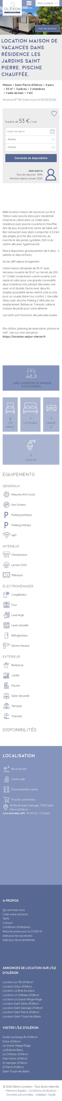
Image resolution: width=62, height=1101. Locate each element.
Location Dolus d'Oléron (17, 986)
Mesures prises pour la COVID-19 (22, 931)
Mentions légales (16, 1090)
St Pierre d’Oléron (13, 1067)
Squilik (52, 1094)
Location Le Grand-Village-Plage (22, 999)
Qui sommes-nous (14, 910)
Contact (8, 923)
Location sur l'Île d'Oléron (18, 982)
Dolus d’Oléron (12, 1041)
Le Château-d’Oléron (15, 1054)
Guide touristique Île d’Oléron (20, 1037)
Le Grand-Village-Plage (17, 1045)
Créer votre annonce (15, 914)
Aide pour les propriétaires (19, 940)
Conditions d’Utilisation (16, 927)
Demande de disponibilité (31, 158)
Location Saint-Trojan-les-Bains (22, 1016)
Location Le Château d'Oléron (21, 995)
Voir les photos (47, 28)
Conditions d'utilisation (42, 1090)
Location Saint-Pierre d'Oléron (21, 1012)
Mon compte (45, 3)
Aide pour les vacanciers (17, 935)
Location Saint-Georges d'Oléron (23, 1008)
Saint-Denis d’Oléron (15, 1058)
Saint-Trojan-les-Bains (16, 1071)
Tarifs (6, 918)
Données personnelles (20, 1094)
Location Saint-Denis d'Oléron (21, 1003)
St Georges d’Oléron (15, 1062)
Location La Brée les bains (19, 990)
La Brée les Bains (13, 1050)
